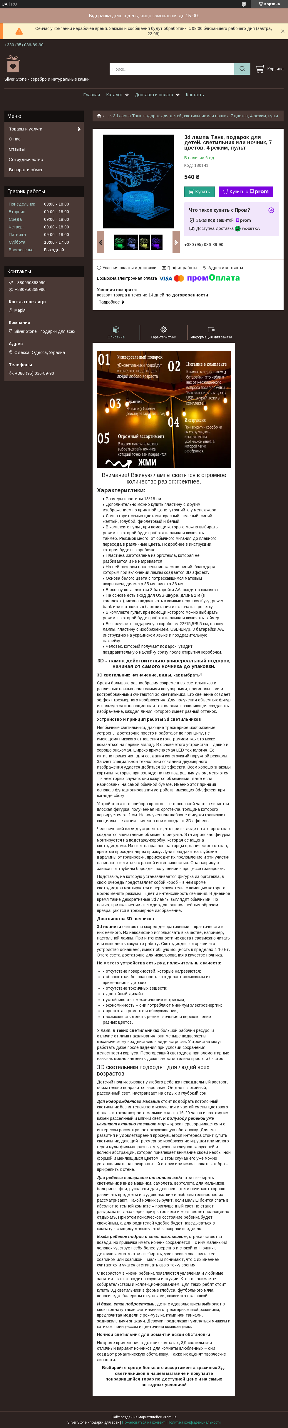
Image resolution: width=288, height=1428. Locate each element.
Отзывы (17, 149)
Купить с (249, 191)
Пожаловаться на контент (143, 1422)
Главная (91, 94)
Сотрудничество (26, 159)
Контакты (195, 94)
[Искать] (242, 69)
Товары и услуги (25, 128)
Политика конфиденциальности (194, 1422)
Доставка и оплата (154, 94)
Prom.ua (170, 1417)
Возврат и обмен (26, 169)
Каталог (114, 94)
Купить (202, 191)
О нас (15, 138)
